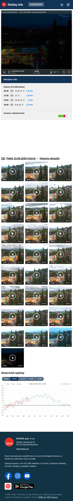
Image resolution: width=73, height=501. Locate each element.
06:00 (6, 379)
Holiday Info (10, 3)
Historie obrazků (49, 158)
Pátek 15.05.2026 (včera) (22, 158)
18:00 (39, 379)
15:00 (31, 379)
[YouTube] (27, 476)
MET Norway (52, 497)
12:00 (22, 379)
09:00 (14, 379)
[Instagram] (17, 476)
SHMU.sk (42, 497)
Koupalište (36, 4)
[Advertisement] (36, 137)
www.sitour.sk (22, 449)
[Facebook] (8, 476)
